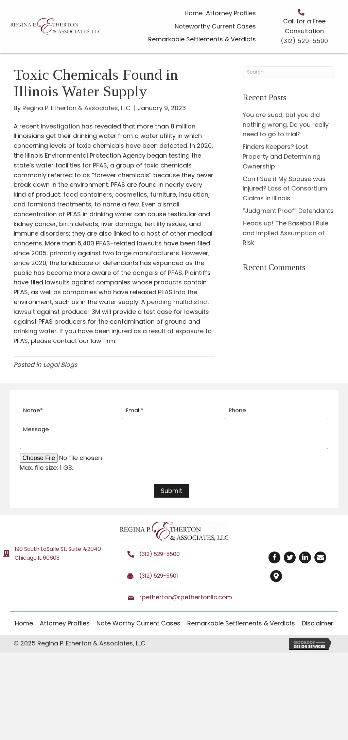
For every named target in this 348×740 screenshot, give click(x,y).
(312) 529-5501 (158, 574)
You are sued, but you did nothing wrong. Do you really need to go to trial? (286, 125)
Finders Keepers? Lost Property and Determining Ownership (281, 156)
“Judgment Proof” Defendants (288, 210)
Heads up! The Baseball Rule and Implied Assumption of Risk (285, 233)
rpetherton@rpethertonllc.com (185, 595)
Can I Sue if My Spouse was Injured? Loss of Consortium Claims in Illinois (285, 189)
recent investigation (49, 126)
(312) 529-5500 (304, 41)
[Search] (288, 72)
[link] (193, 13)
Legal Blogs (60, 364)
